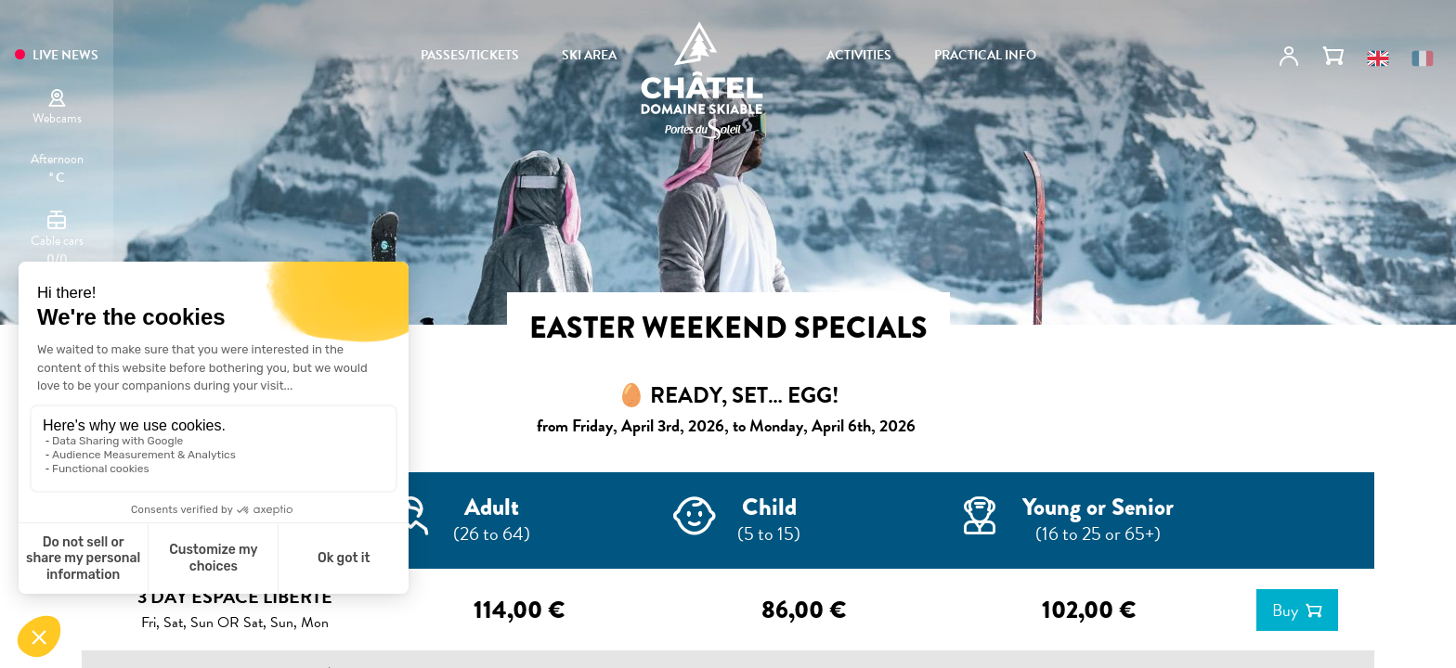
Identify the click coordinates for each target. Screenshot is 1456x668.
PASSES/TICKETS (470, 55)
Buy (1285, 610)
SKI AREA (589, 55)
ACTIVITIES (858, 55)
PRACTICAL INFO (985, 55)
